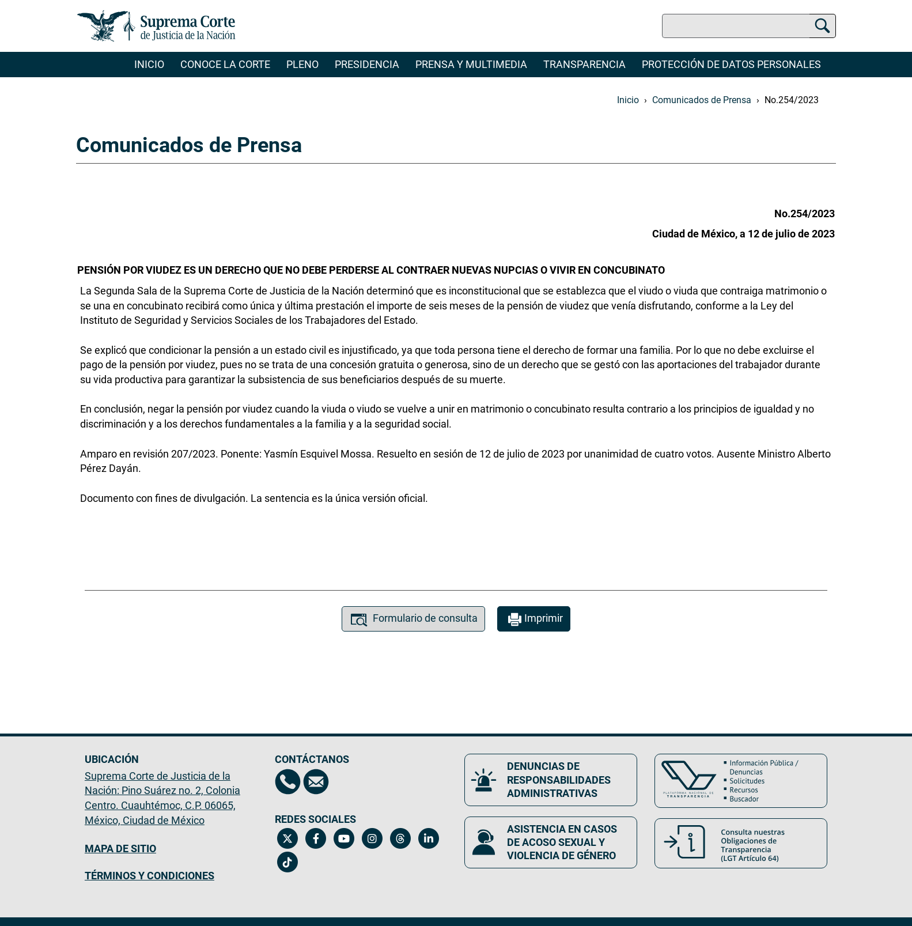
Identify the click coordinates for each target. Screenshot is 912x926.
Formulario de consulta (413, 620)
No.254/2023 (792, 100)
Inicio (149, 64)
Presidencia (367, 64)
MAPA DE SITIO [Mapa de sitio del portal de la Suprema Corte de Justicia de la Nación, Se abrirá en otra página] (120, 848)
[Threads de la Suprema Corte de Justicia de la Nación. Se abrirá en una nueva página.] (401, 838)
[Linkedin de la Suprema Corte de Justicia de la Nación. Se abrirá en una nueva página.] (429, 838)
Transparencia (584, 64)
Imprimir (534, 620)
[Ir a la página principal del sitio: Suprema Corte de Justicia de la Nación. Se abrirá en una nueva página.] (156, 26)
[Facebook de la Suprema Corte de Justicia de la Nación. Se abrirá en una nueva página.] (316, 838)
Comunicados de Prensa (701, 100)
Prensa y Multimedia (471, 64)
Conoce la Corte (225, 64)
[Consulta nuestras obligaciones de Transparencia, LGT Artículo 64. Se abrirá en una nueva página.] (740, 843)
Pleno (302, 64)
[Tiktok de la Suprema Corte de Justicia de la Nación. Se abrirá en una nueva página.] (288, 862)
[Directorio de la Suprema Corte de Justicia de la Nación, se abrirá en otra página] (288, 782)
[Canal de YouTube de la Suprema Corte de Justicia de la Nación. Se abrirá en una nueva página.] (344, 838)
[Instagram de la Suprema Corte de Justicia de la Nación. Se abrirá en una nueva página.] (372, 838)
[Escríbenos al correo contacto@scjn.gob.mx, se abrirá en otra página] (316, 782)
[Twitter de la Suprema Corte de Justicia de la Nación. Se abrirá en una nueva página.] (288, 838)
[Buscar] (822, 23)
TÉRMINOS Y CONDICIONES (149, 876)
